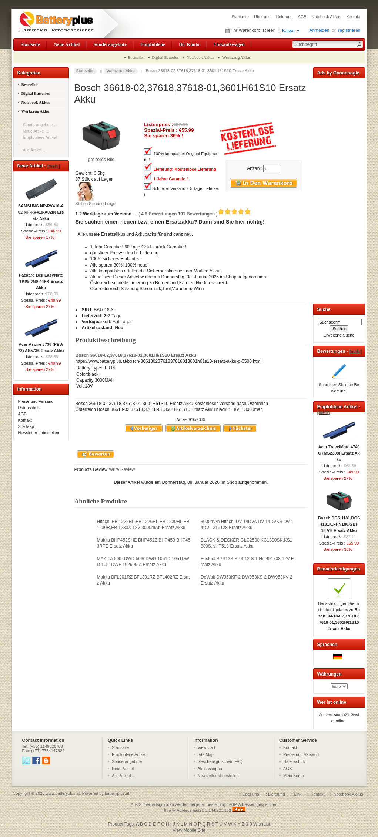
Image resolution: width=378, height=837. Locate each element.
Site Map (26, 426)
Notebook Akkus (326, 16)
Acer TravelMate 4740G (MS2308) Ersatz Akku (339, 451)
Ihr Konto (189, 44)
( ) (194, 214)
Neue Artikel (67, 44)
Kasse (288, 30)
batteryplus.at (117, 793)
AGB (302, 16)
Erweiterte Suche (339, 335)
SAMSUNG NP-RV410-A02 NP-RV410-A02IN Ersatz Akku (41, 210)
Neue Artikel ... (36, 131)
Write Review (121, 469)
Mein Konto (293, 775)
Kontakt (353, 16)
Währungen (329, 674)
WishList (261, 824)
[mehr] (53, 165)
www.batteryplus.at (63, 793)
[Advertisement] (339, 189)
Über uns (262, 16)
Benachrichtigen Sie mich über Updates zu (339, 614)
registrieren (349, 30)
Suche (324, 309)
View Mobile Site (189, 830)
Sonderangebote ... (40, 125)
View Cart (206, 747)
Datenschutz (29, 407)
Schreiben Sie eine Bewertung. (339, 385)
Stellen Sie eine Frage (96, 203)
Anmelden (319, 30)
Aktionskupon (210, 768)
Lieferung (284, 16)
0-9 (249, 824)
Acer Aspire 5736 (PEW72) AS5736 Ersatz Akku (41, 345)
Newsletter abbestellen (38, 433)
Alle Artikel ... (35, 150)
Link (297, 794)
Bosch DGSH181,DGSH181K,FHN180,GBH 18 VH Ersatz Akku (339, 522)
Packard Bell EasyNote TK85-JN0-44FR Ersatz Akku (41, 279)
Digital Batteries (165, 57)
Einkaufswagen (229, 44)
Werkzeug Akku (120, 70)
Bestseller (136, 57)
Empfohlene (152, 44)
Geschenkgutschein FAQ (220, 761)
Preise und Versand (36, 401)
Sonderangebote (109, 44)
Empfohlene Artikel (129, 754)
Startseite (239, 16)
